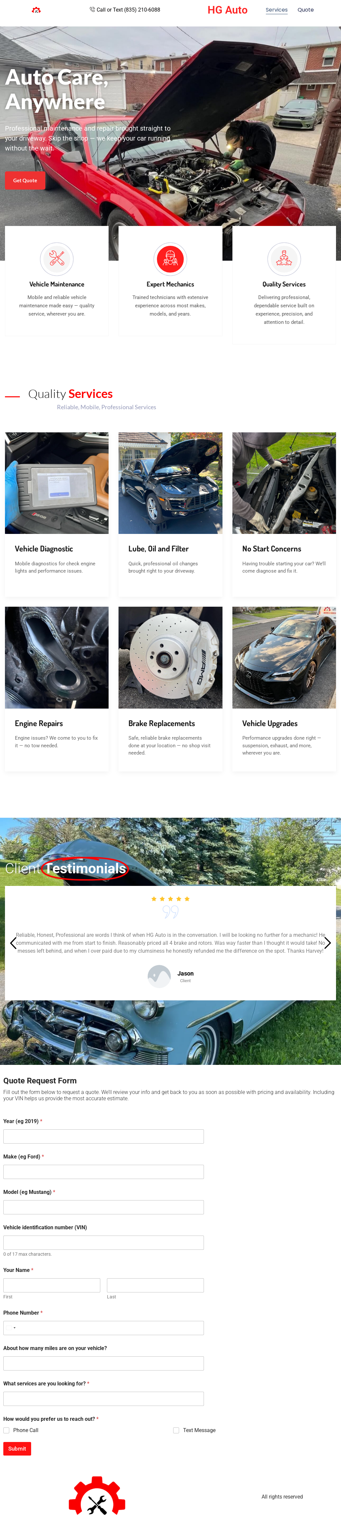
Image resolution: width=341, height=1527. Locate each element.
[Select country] (10, 1328)
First (8, 1296)
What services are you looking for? (46, 1383)
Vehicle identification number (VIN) (45, 1227)
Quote (306, 10)
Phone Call (25, 1430)
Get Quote (25, 180)
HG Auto (228, 10)
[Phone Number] (103, 1328)
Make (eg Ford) (23, 1157)
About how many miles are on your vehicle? (55, 1348)
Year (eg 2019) (22, 1121)
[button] (13, 944)
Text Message (199, 1430)
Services (277, 10)
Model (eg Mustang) (29, 1192)
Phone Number (23, 1313)
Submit (17, 1448)
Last (111, 1296)
